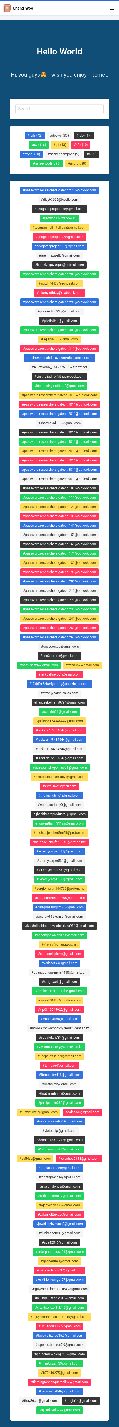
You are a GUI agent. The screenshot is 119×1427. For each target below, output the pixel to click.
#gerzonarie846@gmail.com (59, 1391)
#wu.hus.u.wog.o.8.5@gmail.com (59, 1298)
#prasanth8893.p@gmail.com (59, 311)
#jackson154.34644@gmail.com (59, 749)
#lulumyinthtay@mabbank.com (59, 293)
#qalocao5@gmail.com (82, 1112)
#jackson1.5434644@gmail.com (59, 730)
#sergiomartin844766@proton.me (59, 889)
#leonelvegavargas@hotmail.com (59, 265)
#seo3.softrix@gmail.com (59, 656)
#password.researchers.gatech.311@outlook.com (59, 349)
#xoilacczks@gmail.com (59, 963)
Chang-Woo (18, 8)
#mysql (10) (31, 154)
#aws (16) (38, 145)
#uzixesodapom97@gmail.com (59, 1270)
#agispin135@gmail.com (59, 339)
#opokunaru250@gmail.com (59, 1168)
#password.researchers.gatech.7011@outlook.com (59, 460)
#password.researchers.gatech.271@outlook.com (59, 190)
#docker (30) (59, 135)
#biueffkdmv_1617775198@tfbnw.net (59, 367)
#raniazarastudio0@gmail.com (59, 1121)
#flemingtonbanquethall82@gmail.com (59, 1382)
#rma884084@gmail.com (59, 1019)
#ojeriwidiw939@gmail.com (59, 1205)
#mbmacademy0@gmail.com (59, 805)
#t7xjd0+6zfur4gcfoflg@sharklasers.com (59, 684)
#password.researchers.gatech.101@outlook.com (59, 488)
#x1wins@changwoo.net (59, 944)
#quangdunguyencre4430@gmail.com (59, 972)
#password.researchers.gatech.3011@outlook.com (59, 432)
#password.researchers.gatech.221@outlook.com (59, 600)
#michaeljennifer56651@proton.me (60, 833)
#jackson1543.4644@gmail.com (59, 758)
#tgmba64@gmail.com (59, 1065)
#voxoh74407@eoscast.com (60, 283)
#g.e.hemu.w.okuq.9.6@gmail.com (59, 1354)
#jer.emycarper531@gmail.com (59, 870)
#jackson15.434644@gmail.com (59, 740)
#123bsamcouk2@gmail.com (59, 1149)
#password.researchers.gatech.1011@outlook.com (59, 404)
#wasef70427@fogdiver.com (59, 1000)
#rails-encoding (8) (46, 163)
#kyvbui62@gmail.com (59, 786)
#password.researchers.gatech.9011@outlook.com (59, 479)
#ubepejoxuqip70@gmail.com (59, 1056)
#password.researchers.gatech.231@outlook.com (59, 609)
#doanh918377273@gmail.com (59, 1140)
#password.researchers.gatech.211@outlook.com (59, 591)
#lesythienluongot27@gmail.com (59, 1280)
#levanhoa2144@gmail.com (79, 1159)
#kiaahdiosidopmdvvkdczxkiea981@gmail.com (59, 926)
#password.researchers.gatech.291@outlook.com (59, 302)
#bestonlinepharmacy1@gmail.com (59, 777)
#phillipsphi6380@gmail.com (59, 1103)
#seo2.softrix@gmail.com (39, 665)
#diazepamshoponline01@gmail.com (59, 768)
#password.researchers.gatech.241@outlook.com (59, 619)
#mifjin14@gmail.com (81, 1401)
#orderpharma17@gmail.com (59, 1196)
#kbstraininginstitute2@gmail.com (59, 386)
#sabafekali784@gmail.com (59, 1038)
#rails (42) (34, 135)
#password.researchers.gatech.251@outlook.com (59, 628)
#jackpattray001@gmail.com (59, 674)
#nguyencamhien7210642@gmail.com (59, 1289)
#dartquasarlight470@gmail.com (59, 907)
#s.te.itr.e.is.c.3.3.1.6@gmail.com (59, 1308)
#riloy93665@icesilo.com (59, 200)
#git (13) (59, 145)
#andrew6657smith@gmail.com (59, 916)
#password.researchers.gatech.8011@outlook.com (59, 470)
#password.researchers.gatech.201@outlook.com (59, 581)
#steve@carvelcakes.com (59, 693)
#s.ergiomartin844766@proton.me (59, 898)
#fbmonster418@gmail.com (59, 1075)
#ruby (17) (84, 135)
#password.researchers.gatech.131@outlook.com (59, 516)
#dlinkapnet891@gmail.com (59, 1233)
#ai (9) (92, 154)
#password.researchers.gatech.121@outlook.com (59, 507)
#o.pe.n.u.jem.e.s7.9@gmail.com (59, 1345)
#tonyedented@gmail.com (59, 646)
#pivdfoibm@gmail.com (59, 321)
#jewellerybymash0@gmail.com (59, 1224)
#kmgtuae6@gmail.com (59, 982)
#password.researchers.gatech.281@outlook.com (59, 274)
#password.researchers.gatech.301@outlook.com (59, 330)
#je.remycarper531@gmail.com (59, 851)
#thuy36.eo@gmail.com (39, 1401)
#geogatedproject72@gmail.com (59, 237)
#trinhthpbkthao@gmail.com (60, 1177)
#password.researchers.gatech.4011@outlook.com (59, 442)
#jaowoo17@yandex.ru (59, 218)
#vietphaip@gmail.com (59, 1131)
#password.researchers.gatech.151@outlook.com (59, 535)
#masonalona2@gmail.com (59, 1186)
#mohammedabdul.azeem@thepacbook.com (60, 358)
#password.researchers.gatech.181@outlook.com (59, 563)
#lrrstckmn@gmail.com (59, 1084)
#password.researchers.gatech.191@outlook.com (59, 572)
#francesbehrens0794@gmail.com (59, 702)
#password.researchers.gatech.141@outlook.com (59, 525)
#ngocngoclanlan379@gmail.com (59, 935)
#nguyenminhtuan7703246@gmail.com (60, 1317)
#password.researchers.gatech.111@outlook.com (59, 497)
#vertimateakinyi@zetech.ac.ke (59, 1047)
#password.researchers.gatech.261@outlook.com (59, 637)
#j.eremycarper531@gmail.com (59, 879)
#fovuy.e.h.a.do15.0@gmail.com (59, 1335)
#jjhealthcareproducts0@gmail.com (59, 814)
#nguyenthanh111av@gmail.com (59, 823)
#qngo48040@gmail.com (59, 1261)
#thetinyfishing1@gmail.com (59, 795)
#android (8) (77, 163)
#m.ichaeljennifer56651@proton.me (59, 842)
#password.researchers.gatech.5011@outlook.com (59, 451)
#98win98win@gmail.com (39, 1112)
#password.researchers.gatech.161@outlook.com (59, 544)
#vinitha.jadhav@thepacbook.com (59, 376)
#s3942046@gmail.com (59, 1242)
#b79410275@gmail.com (59, 1373)
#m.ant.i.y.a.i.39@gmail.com (59, 1363)
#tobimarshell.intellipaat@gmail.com (60, 227)
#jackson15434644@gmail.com (59, 721)
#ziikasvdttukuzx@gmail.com (59, 1214)
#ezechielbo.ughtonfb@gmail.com (59, 991)
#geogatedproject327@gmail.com (59, 246)
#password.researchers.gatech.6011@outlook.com (59, 395)
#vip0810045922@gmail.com (59, 1010)
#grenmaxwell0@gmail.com (59, 255)
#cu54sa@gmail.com (35, 1159)
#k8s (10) (81, 145)
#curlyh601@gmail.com (59, 712)
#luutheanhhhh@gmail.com (59, 1093)
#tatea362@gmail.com (82, 665)
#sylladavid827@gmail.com (59, 1410)
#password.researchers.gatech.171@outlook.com (59, 553)
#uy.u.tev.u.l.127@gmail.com (59, 1326)
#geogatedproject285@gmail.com (59, 209)
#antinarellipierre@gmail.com (59, 954)
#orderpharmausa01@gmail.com (59, 1252)
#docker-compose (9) (63, 154)
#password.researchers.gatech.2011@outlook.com (59, 414)
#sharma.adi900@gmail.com (59, 423)
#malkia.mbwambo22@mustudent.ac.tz (59, 1028)
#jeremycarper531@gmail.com (59, 861)
